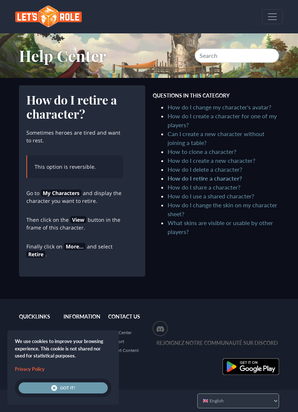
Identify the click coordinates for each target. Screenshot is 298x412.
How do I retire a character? (205, 178)
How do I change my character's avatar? (219, 107)
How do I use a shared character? (211, 196)
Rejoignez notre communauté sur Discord (217, 343)
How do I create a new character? (211, 160)
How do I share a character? (204, 187)
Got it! (63, 388)
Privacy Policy (30, 369)
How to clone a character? (202, 151)
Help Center (62, 55)
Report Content (123, 350)
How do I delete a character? (205, 169)
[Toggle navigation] (272, 16)
